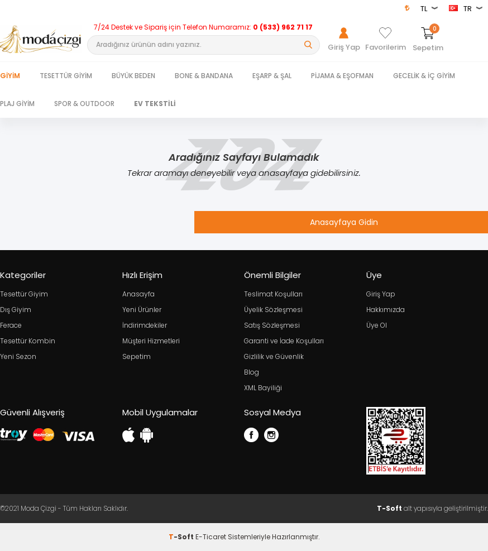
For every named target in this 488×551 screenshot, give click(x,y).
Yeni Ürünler (141, 309)
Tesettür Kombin (27, 341)
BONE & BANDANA (204, 75)
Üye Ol (376, 325)
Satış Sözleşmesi (272, 325)
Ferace (11, 325)
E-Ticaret (210, 537)
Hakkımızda (385, 309)
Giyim (10, 75)
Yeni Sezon (18, 356)
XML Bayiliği (263, 387)
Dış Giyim (15, 309)
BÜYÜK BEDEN (133, 75)
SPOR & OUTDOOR (84, 103)
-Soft (182, 537)
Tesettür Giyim (24, 294)
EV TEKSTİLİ (155, 103)
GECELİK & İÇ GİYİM (424, 75)
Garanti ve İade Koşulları (284, 341)
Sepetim (136, 356)
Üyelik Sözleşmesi (273, 309)
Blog (251, 372)
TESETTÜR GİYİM (66, 75)
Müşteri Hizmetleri (151, 341)
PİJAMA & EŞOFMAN (342, 75)
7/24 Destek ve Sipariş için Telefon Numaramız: (203, 27)
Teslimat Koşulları (273, 294)
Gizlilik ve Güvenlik (274, 356)
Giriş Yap (380, 294)
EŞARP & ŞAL (271, 75)
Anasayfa (138, 294)
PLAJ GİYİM (17, 103)
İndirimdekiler (144, 325)
